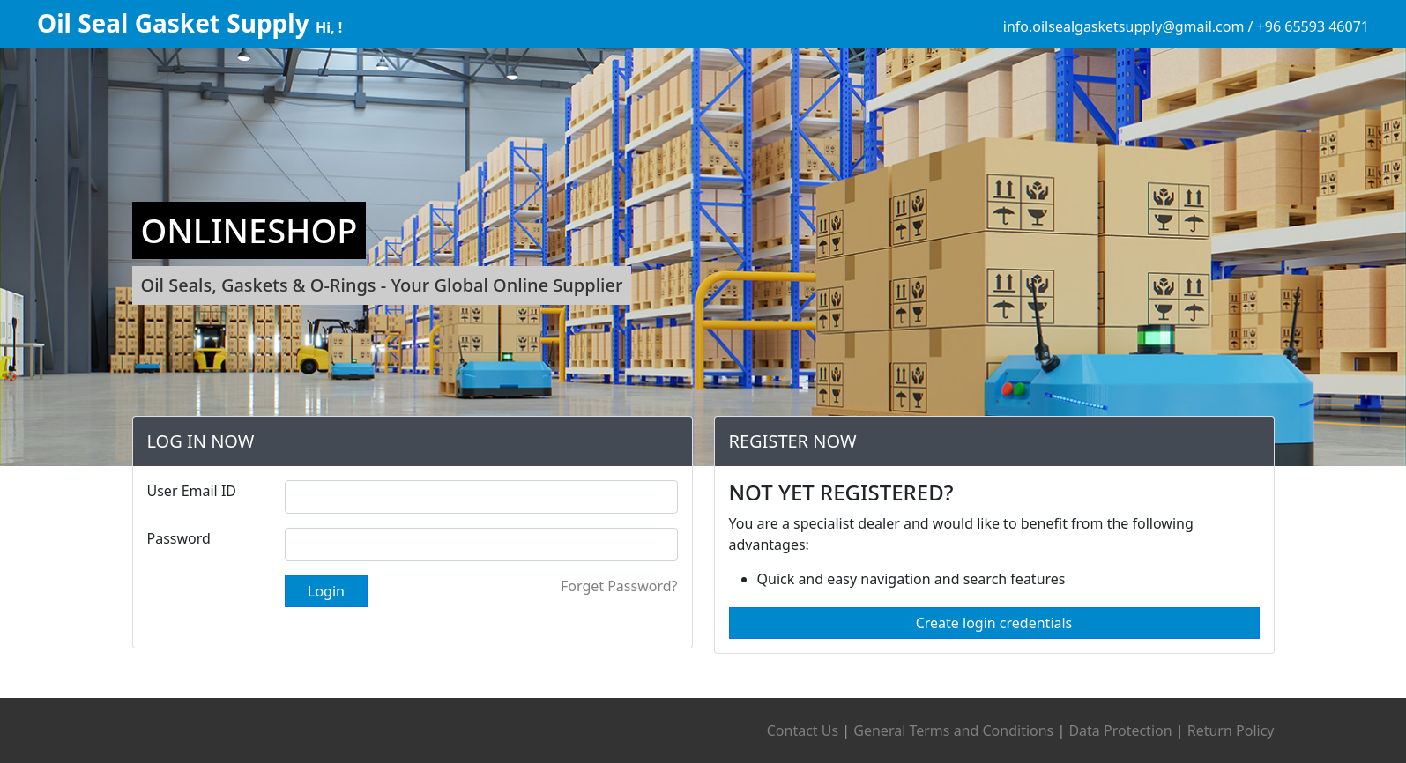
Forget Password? (609, 586)
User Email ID (182, 490)
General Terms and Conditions (953, 730)
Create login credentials (1004, 623)
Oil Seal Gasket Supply (176, 23)
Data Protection (1120, 730)
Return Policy (1231, 730)
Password (169, 538)
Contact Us (802, 730)
